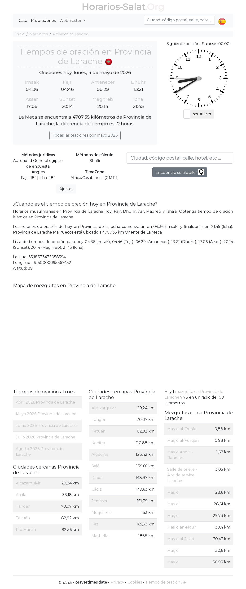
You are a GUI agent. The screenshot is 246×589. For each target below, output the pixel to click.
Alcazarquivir (28, 483)
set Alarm (202, 114)
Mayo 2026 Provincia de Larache (46, 414)
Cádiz (97, 489)
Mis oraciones (43, 20)
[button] (222, 17)
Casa (23, 20)
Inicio (20, 34)
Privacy (117, 582)
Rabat (97, 477)
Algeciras (100, 454)
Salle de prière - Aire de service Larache (182, 475)
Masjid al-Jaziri (180, 539)
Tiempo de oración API (166, 582)
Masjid (173, 492)
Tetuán (23, 518)
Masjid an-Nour (181, 527)
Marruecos (39, 34)
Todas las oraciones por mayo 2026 (85, 135)
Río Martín (26, 529)
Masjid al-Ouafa (181, 429)
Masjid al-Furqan (183, 440)
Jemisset (100, 501)
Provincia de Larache (70, 34)
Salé (96, 466)
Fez (95, 524)
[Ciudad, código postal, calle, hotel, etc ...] (180, 158)
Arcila (21, 494)
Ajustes (66, 189)
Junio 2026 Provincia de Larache (46, 425)
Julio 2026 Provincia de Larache (45, 437)
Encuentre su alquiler (179, 172)
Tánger (23, 506)
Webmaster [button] (71, 20)
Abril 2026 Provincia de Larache (45, 402)
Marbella (100, 536)
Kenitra (98, 443)
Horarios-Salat (113, 6)
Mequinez (101, 512)
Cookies (134, 582)
